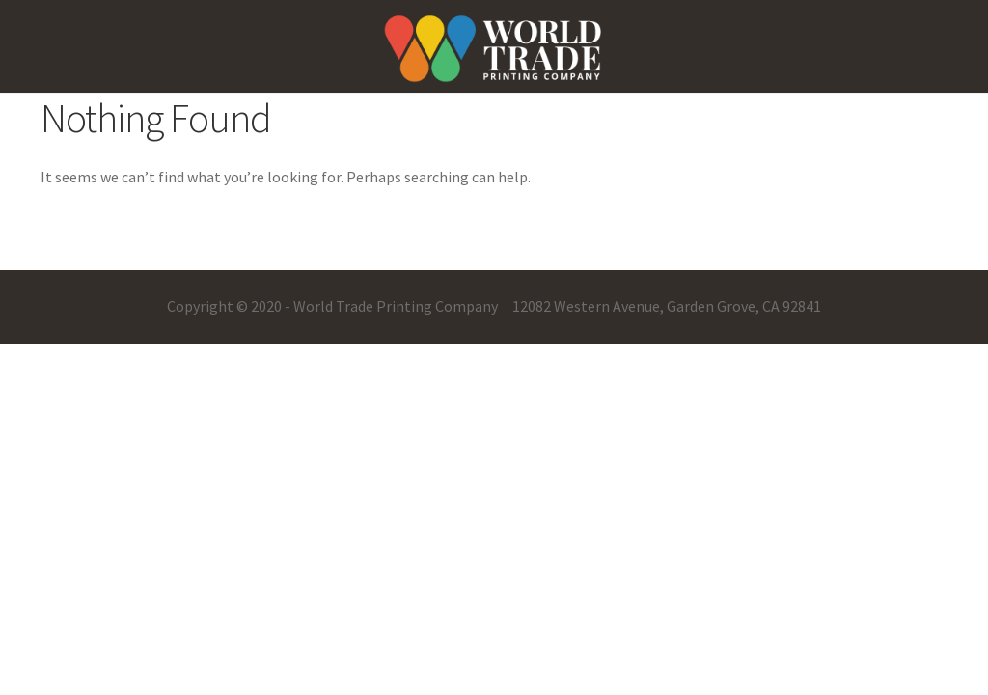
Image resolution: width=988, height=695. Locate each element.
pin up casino (8, 0)
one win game (25, 0)
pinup (2, 0)
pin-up (14, 0)
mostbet (18, 0)
